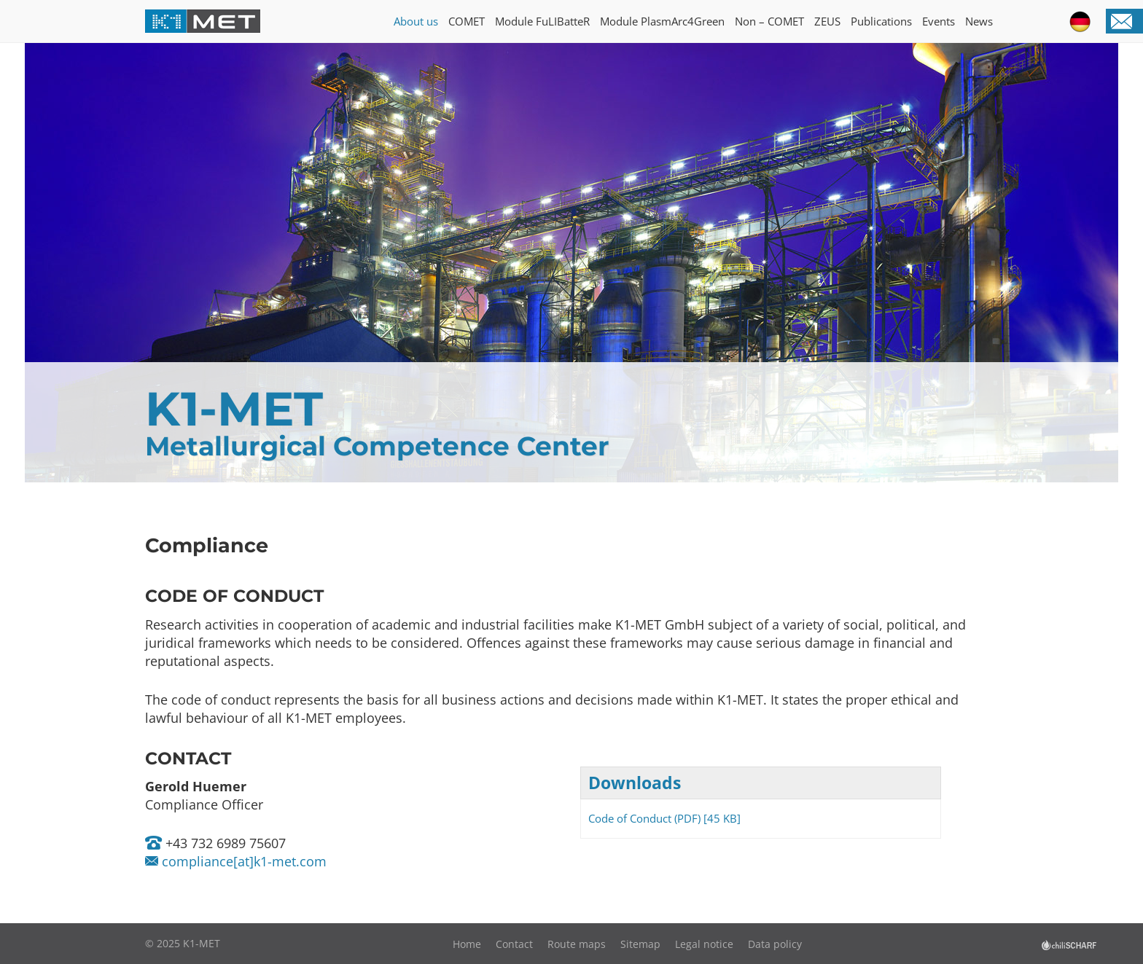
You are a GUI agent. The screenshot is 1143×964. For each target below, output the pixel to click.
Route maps (576, 944)
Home (467, 944)
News (979, 21)
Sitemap (640, 944)
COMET (466, 21)
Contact (514, 944)
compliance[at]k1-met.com (242, 861)
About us (416, 21)
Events (938, 21)
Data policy (775, 944)
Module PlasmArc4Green (662, 21)
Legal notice (704, 944)
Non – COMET (769, 21)
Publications (881, 21)
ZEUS (827, 21)
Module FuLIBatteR (542, 21)
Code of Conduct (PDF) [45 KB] (664, 818)
